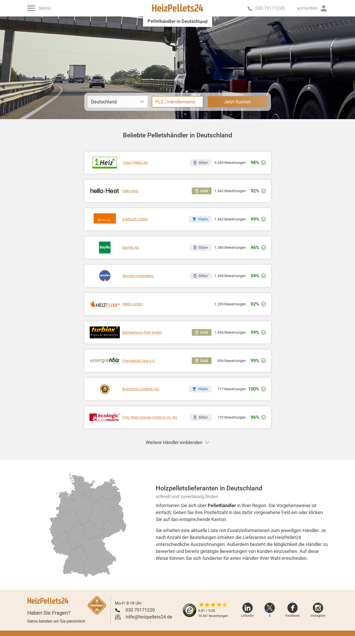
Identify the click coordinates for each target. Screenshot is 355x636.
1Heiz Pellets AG (135, 163)
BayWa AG (130, 247)
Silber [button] (201, 163)
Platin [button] (200, 219)
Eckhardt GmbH (135, 219)
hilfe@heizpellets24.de (149, 617)
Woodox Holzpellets (138, 276)
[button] (312, 8)
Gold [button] (201, 191)
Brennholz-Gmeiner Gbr (141, 389)
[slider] (213, 605)
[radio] (75, 559)
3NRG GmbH (132, 304)
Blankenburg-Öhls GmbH (142, 332)
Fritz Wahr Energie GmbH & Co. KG (149, 417)
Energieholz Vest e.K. (139, 361)
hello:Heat (130, 191)
